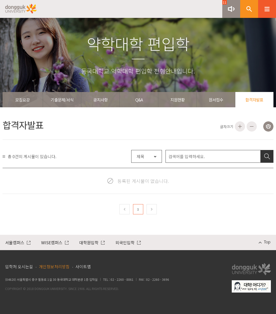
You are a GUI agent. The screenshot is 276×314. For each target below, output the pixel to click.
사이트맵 (83, 266)
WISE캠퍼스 (55, 242)
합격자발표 (254, 100)
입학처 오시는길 (19, 266)
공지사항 (100, 100)
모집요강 (22, 100)
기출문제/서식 (62, 100)
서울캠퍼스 (17, 242)
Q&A (139, 100)
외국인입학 (128, 242)
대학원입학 (92, 242)
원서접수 (216, 100)
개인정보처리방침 (54, 266)
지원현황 (177, 100)
